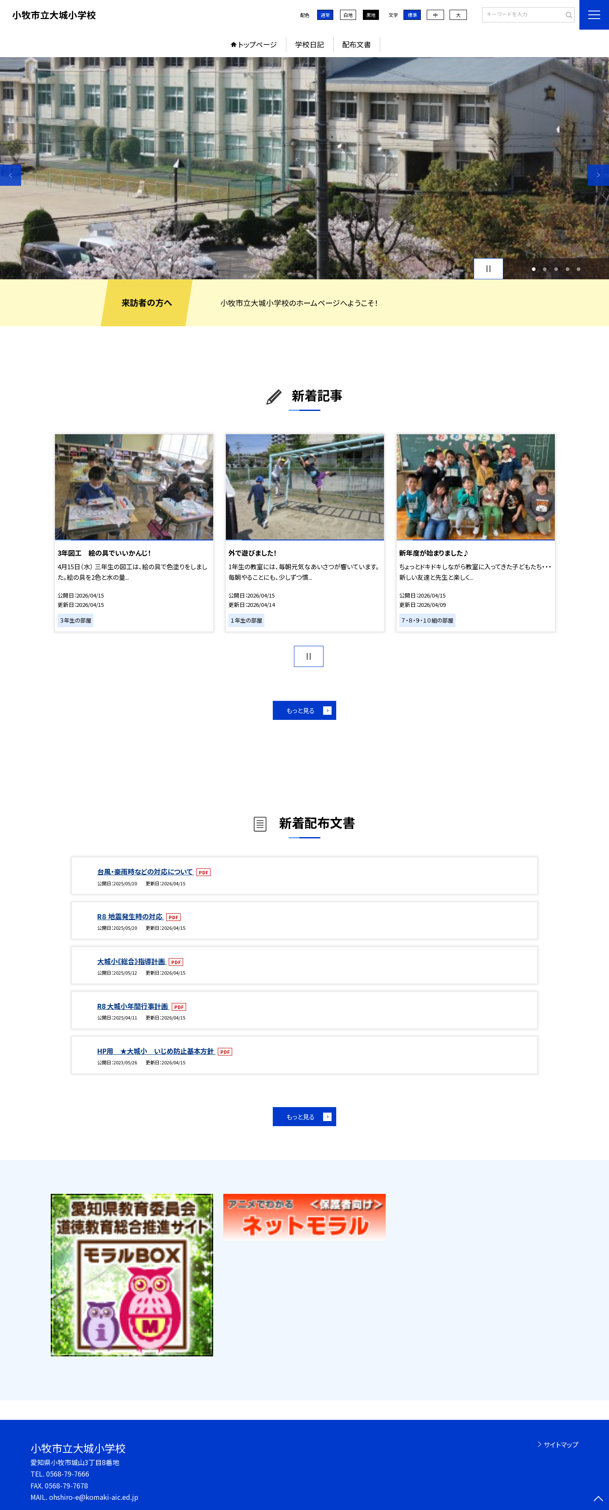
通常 (325, 14)
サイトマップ (561, 1444)
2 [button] (545, 269)
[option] (304, 168)
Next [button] (598, 175)
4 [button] (567, 269)
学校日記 (309, 44)
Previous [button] (10, 175)
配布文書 (356, 44)
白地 (348, 14)
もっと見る (300, 710)
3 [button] (556, 269)
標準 (412, 14)
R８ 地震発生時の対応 (130, 916)
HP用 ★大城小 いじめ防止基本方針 (156, 1051)
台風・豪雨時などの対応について (145, 871)
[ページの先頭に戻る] (598, 1499)
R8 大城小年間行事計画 (133, 1006)
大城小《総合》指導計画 (132, 961)
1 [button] (533, 269)
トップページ (257, 44)
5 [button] (579, 269)
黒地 (371, 14)
